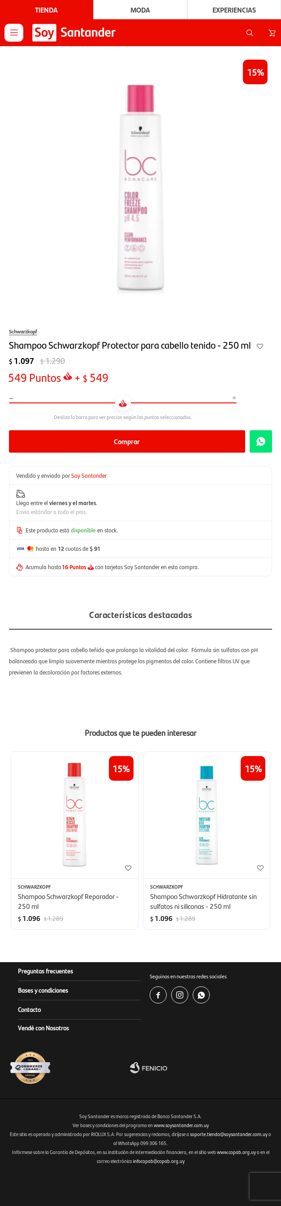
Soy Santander (89, 475)
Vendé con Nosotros (43, 1027)
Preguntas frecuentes (45, 970)
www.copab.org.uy (236, 1152)
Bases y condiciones (43, 990)
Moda (140, 9)
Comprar (127, 441)
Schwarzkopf (23, 331)
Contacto (29, 1009)
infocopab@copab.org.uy (159, 1161)
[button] (250, 32)
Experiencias (234, 9)
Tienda (46, 9)
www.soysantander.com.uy (181, 1125)
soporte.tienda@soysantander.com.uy (229, 1134)
